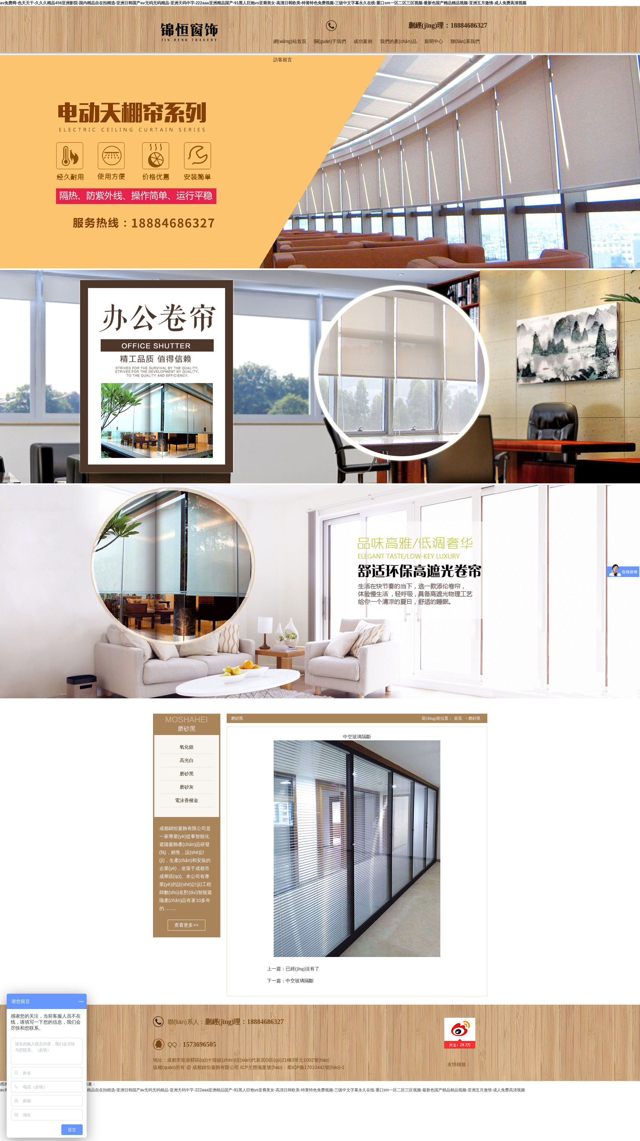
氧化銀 (187, 747)
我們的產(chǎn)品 (398, 41)
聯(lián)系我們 (465, 41)
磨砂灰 (187, 787)
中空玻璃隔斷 (300, 980)
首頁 (458, 718)
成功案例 (363, 41)
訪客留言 (282, 59)
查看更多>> (186, 925)
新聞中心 (433, 41)
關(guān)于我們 (330, 41)
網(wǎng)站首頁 (289, 41)
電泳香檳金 (186, 800)
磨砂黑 (187, 773)
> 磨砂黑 (473, 718)
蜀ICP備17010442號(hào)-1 (316, 1067)
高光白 (187, 760)
